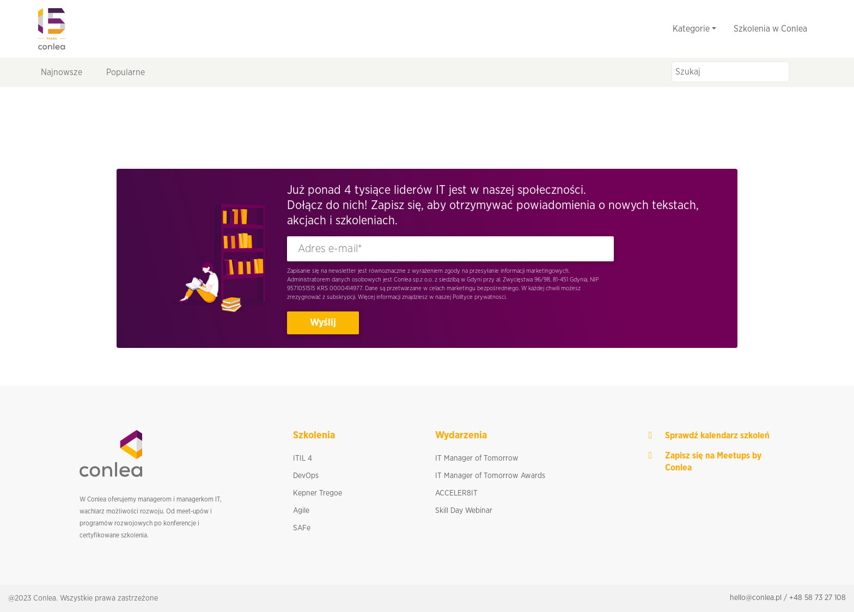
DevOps (306, 476)
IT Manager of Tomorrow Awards (490, 476)
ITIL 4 (302, 458)
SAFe (301, 528)
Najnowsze (61, 72)
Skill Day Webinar (463, 511)
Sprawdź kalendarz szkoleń (717, 435)
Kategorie (691, 29)
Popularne (125, 72)
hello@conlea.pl (756, 598)
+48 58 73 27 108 (817, 598)
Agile (301, 511)
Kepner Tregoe (317, 493)
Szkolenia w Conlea (770, 29)
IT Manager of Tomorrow (476, 458)
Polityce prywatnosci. (480, 297)
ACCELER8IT (456, 493)
